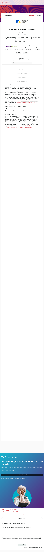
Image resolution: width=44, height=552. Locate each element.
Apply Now (31, 15)
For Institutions (25, 533)
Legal (26, 527)
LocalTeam (40, 547)
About (3, 523)
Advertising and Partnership (19, 523)
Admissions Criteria (22, 73)
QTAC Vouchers (8, 523)
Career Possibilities (22, 81)
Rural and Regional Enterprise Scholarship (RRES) (13, 527)
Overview (21, 69)
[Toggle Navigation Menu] (42, 2)
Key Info (30, 527)
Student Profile (22, 77)
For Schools (16, 533)
